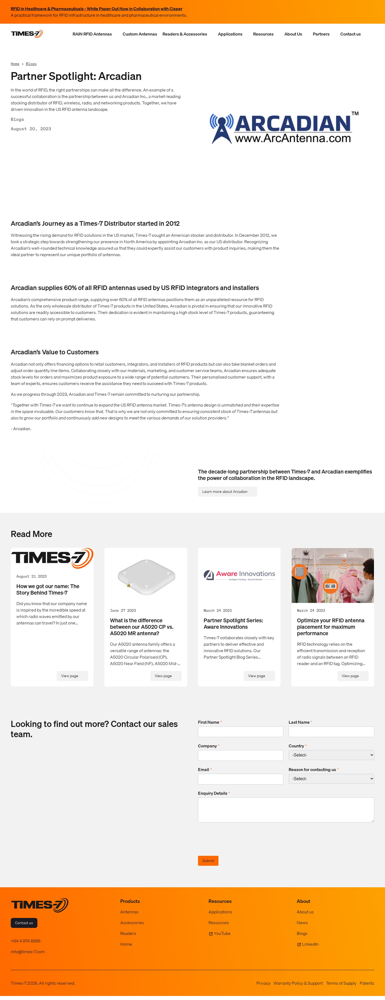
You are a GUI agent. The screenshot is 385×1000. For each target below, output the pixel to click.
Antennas (129, 915)
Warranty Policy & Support (298, 987)
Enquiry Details (214, 793)
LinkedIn (310, 948)
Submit (208, 865)
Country (298, 746)
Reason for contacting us (314, 769)
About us (305, 915)
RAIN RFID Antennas (92, 33)
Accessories (132, 926)
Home (15, 63)
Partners (321, 33)
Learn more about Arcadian (225, 491)
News (302, 926)
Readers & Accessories (185, 33)
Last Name (300, 722)
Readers (128, 937)
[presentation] (239, 843)
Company (209, 746)
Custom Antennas (140, 33)
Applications (230, 33)
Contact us (350, 33)
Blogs (31, 63)
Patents (367, 987)
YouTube (222, 937)
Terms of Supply (341, 987)
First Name (210, 722)
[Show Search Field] (368, 34)
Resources (263, 33)
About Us (293, 33)
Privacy (263, 987)
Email (205, 769)
